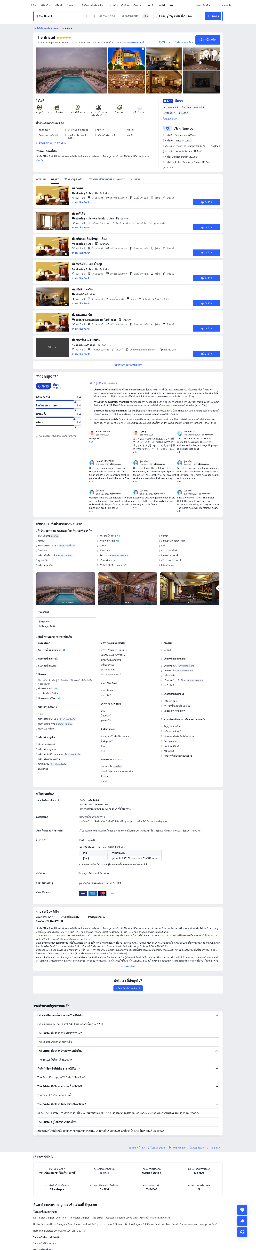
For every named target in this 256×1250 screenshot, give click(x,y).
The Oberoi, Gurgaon (79, 1217)
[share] (242, 1221)
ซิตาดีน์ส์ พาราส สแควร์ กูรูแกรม (156, 1217)
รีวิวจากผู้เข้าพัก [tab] (73, 179)
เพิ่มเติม (39, 160)
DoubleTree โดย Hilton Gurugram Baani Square (57, 1224)
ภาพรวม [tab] (41, 179)
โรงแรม (143, 1147)
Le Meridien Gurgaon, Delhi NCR (49, 1217)
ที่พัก (33, 5)
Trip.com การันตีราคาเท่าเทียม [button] (177, 42)
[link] (203, 5)
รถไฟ (162, 5)
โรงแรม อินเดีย (158, 1147)
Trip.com (131, 1147)
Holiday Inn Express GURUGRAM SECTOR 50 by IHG (59, 1230)
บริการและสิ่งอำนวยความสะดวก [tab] (106, 179)
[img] (71, 70)
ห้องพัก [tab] (55, 179)
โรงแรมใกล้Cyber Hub (44, 1243)
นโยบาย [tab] (135, 179)
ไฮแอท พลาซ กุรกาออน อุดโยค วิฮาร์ (198, 1224)
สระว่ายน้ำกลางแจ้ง (110, 536)
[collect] (242, 1210)
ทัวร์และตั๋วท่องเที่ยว (92, 5)
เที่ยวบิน (45, 5)
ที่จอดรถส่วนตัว (107, 540)
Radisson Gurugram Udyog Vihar (121, 1217)
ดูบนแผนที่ (168, 167)
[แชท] (242, 1232)
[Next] (218, 588)
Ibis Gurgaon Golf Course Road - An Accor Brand (153, 1224)
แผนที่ (150, 5)
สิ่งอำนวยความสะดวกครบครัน (51, 142)
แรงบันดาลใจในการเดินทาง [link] (125, 5)
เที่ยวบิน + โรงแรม (65, 5)
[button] (171, 5)
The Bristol (45, 37)
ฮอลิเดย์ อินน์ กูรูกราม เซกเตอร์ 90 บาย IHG (105, 1224)
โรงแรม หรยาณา (177, 1147)
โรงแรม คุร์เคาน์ (198, 1147)
